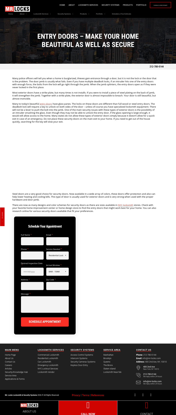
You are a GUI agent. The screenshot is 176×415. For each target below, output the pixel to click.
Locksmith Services (76, 5)
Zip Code (51, 280)
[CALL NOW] (88, 404)
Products (116, 5)
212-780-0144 (157, 66)
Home (50, 5)
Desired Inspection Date (32, 264)
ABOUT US (29, 410)
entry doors (46, 103)
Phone (25, 249)
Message (26, 294)
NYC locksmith (125, 205)
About (60, 5)
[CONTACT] (146, 404)
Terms (85, 394)
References (97, 394)
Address (25, 280)
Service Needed (54, 249)
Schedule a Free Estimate (154, 5)
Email (49, 235)
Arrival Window (54, 265)
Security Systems (98, 5)
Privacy (76, 394)
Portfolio (129, 5)
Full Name (26, 235)
